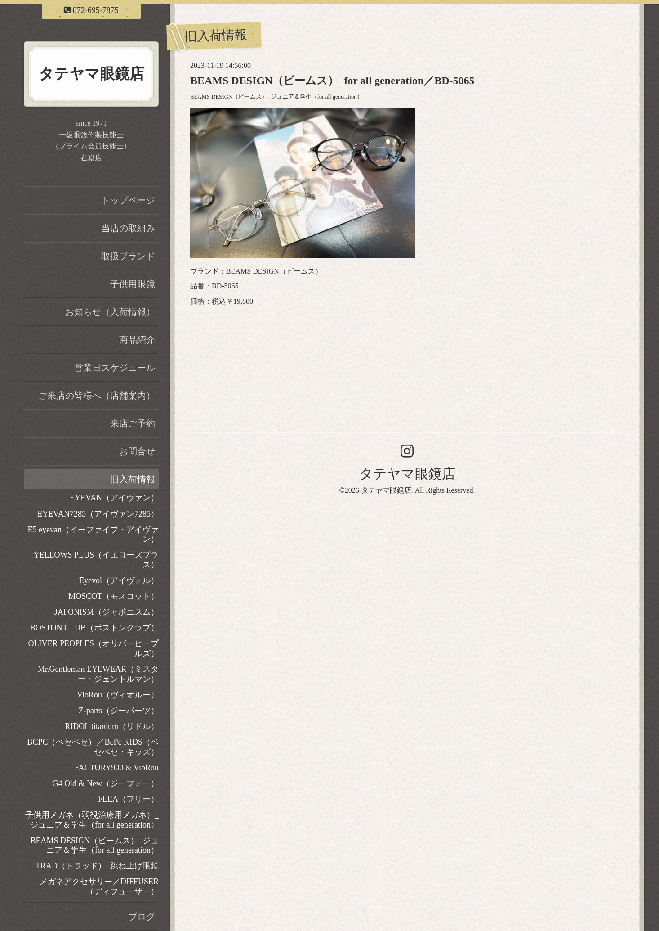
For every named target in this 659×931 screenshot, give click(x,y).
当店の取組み (128, 228)
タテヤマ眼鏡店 (407, 473)
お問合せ (137, 451)
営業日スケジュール (114, 368)
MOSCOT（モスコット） (113, 596)
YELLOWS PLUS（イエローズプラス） (96, 559)
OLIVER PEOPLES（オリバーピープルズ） (93, 648)
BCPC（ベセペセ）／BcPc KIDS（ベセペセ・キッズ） (93, 747)
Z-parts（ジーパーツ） (119, 710)
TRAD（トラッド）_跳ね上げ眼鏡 (97, 865)
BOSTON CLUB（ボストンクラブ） (94, 627)
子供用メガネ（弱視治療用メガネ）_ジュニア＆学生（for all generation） (92, 819)
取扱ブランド (128, 256)
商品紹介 (137, 340)
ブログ (141, 917)
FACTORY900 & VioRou (117, 767)
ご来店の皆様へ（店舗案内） (96, 395)
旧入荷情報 (132, 479)
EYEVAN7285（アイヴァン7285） (98, 513)
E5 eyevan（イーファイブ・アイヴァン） (93, 534)
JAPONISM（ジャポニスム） (106, 611)
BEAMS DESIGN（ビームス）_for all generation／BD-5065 (332, 80)
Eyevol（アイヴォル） (119, 580)
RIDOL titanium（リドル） (112, 726)
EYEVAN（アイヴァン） (114, 497)
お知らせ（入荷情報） (110, 312)
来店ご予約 (132, 423)
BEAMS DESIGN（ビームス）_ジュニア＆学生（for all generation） (276, 97)
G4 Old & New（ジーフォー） (106, 783)
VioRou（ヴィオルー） (118, 694)
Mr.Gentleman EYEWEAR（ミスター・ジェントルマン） (98, 674)
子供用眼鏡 (132, 284)
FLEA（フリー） (128, 799)
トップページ (128, 200)
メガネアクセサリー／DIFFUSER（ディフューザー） (99, 886)
